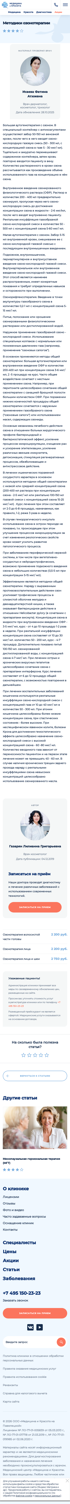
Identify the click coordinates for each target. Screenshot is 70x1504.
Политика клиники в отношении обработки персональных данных (33, 1358)
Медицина (14, 12)
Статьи (11, 1269)
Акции (58, 12)
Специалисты (19, 1242)
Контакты (10, 1229)
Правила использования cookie (24, 1377)
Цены (9, 1251)
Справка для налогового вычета (25, 1393)
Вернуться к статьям (28, 1076)
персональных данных (47, 1495)
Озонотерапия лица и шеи (21, 959)
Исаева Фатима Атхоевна (35, 94)
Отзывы (9, 1203)
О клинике (16, 1188)
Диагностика (44, 12)
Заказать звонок (15, 1300)
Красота (28, 12)
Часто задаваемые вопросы (24, 1216)
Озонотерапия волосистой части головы (21, 937)
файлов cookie (24, 1495)
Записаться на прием (35, 907)
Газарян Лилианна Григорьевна (35, 846)
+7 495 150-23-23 (22, 1293)
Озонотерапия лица (16, 949)
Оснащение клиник (18, 1223)
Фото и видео (13, 1210)
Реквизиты (10, 1385)
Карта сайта (11, 1401)
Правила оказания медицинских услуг (29, 1368)
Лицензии (11, 1197)
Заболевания (19, 1278)
